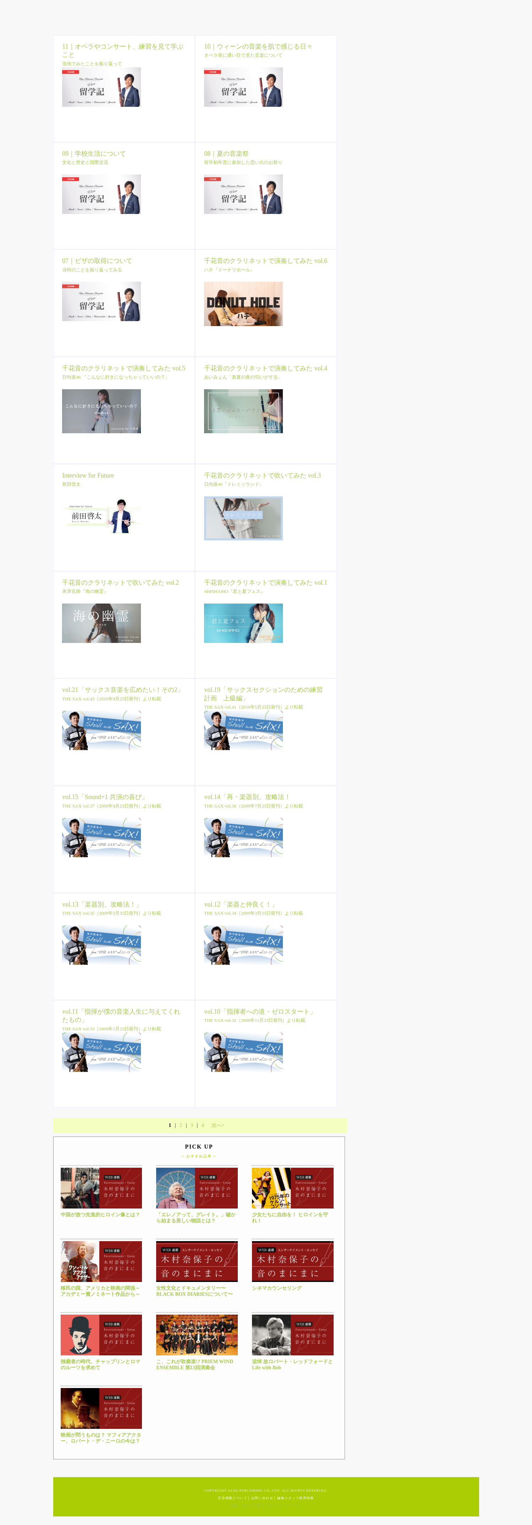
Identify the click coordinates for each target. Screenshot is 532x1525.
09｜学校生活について (94, 153)
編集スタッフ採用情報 (295, 1498)
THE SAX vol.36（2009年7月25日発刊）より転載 (253, 806)
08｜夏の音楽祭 (226, 153)
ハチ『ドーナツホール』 (229, 269)
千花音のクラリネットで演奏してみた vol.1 (265, 582)
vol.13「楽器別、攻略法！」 (102, 904)
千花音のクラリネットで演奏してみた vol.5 (123, 368)
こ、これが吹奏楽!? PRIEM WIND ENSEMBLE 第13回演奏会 (194, 1364)
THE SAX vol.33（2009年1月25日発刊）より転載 (111, 1028)
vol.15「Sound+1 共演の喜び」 (105, 796)
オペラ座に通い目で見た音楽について (243, 55)
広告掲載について (232, 1498)
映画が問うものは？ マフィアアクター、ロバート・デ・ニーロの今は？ (101, 1438)
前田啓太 (71, 484)
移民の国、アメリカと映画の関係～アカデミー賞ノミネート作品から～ (100, 1291)
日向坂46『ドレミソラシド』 (234, 484)
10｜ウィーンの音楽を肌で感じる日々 (258, 46)
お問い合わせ (262, 1498)
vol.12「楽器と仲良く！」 (241, 904)
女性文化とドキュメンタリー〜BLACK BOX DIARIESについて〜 (194, 1291)
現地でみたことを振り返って (92, 63)
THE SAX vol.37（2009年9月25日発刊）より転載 (111, 806)
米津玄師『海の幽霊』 (85, 591)
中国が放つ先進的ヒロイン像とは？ (100, 1214)
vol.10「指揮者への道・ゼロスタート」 (260, 1011)
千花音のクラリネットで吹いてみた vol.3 (262, 475)
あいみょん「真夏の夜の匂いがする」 (243, 377)
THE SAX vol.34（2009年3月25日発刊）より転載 (253, 913)
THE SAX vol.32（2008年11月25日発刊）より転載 (254, 1020)
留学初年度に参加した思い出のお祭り (243, 162)
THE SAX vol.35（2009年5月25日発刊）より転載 (111, 913)
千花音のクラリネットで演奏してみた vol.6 (265, 260)
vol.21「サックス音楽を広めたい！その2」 (123, 689)
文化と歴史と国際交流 (85, 162)
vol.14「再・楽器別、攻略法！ (247, 796)
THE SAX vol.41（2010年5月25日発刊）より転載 (253, 707)
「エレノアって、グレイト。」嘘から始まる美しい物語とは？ (196, 1217)
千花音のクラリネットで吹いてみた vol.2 (120, 582)
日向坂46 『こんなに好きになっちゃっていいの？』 (115, 377)
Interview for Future (88, 475)
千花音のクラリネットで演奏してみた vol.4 (265, 368)
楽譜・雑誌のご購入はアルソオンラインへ (266, 1505)
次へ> (218, 1125)
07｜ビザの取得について (97, 260)
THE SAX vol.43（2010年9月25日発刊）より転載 (111, 698)
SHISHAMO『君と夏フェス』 (234, 591)
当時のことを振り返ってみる (92, 269)
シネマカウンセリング (277, 1288)
